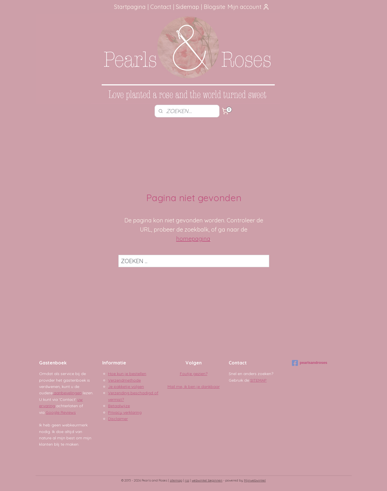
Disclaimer (118, 418)
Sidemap (187, 6)
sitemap (176, 480)
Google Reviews (61, 412)
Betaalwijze (119, 405)
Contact (160, 6)
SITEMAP (258, 380)
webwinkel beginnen (207, 480)
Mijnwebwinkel (255, 480)
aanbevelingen (67, 392)
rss (187, 480)
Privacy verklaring (125, 412)
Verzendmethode (124, 380)
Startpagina (130, 6)
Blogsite (214, 6)
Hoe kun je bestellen (127, 373)
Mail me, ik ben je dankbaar (193, 386)
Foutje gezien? (193, 373)
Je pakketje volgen (126, 386)
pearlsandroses (309, 363)
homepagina (193, 238)
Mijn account (248, 6)
